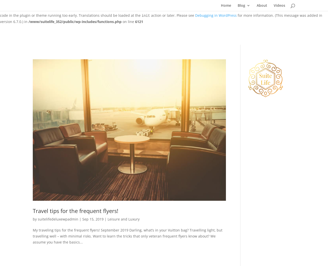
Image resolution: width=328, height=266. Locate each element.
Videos (279, 6)
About (262, 6)
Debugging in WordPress (216, 15)
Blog (241, 6)
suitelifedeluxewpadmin (58, 219)
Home (226, 6)
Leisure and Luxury (124, 219)
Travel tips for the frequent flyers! (75, 210)
